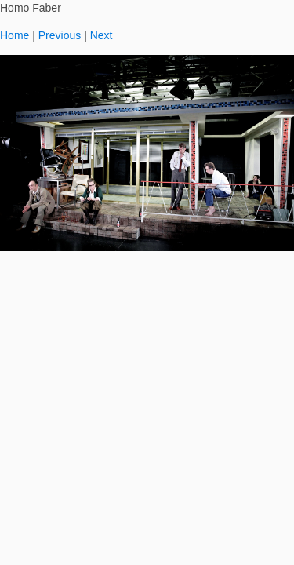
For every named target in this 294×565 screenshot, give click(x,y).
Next (101, 35)
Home (14, 35)
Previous (59, 35)
